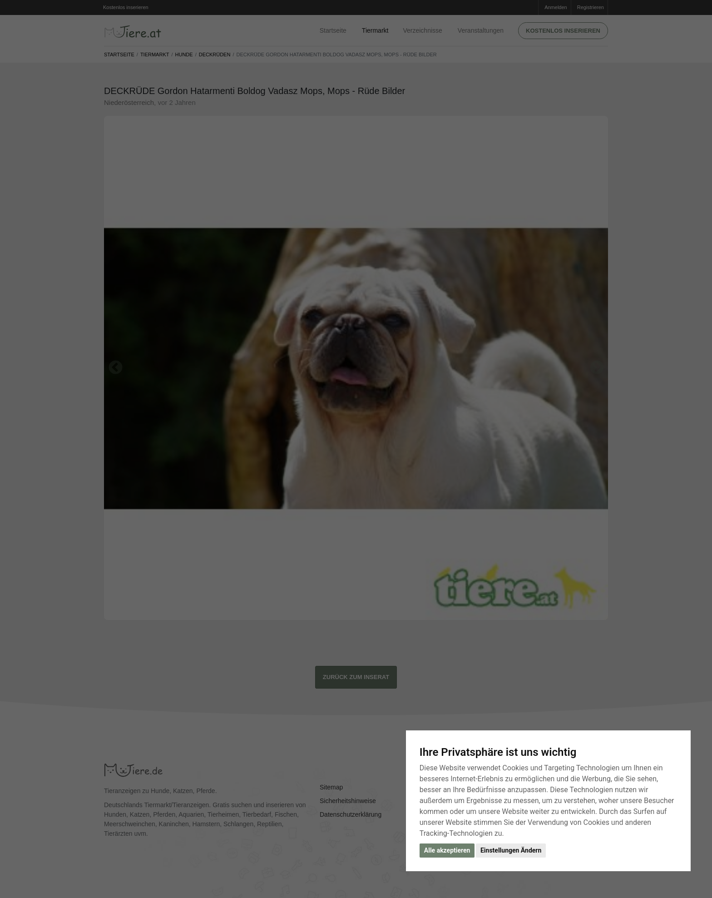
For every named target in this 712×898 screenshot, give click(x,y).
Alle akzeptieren (447, 850)
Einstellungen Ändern (510, 850)
